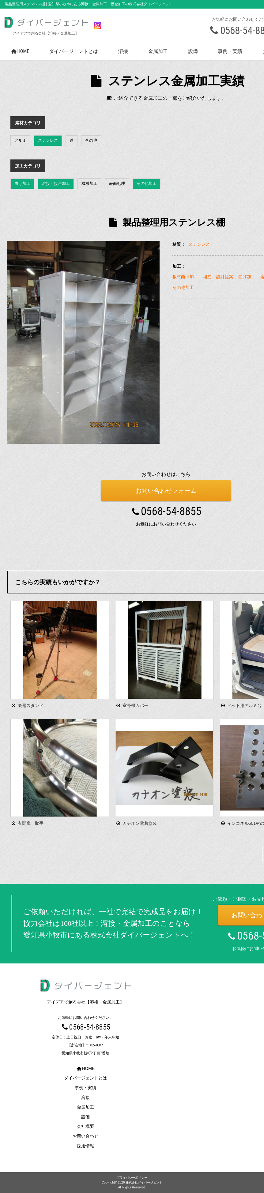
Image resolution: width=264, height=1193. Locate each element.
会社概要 (85, 1126)
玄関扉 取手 (30, 823)
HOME (19, 51)
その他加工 (147, 183)
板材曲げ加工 (185, 276)
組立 (207, 276)
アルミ (20, 140)
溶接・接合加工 (56, 183)
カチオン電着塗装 (140, 823)
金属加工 (158, 51)
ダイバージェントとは (73, 51)
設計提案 (224, 276)
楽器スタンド (30, 705)
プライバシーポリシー (132, 1177)
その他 (91, 140)
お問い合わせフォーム (166, 490)
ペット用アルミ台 (244, 705)
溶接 (123, 51)
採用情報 (85, 1145)
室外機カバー (135, 705)
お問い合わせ (85, 1136)
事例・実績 (230, 51)
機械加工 (89, 183)
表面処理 (117, 183)
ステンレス (48, 140)
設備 (193, 51)
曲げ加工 (22, 183)
